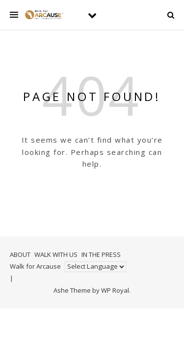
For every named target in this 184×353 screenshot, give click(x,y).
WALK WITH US (56, 254)
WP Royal (115, 290)
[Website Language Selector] (95, 266)
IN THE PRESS (101, 254)
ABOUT (20, 254)
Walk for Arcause (35, 266)
